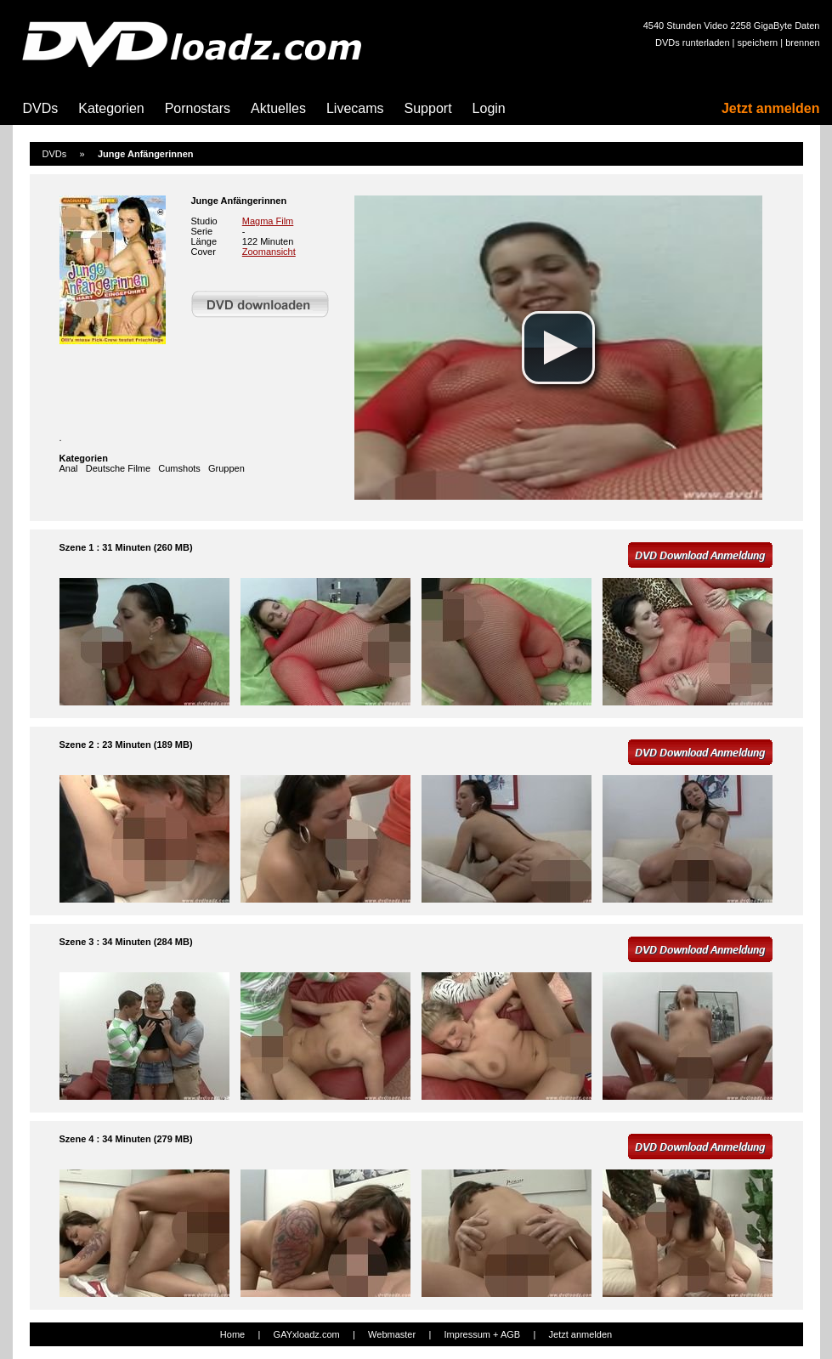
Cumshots (179, 468)
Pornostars (197, 108)
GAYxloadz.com (307, 1334)
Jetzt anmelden (771, 108)
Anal (68, 468)
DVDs (41, 108)
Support (428, 108)
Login (489, 108)
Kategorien (111, 108)
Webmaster (392, 1334)
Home (232, 1334)
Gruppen (226, 468)
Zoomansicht (269, 251)
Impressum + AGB (482, 1334)
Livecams (355, 108)
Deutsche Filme (118, 468)
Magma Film (268, 221)
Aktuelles (278, 108)
